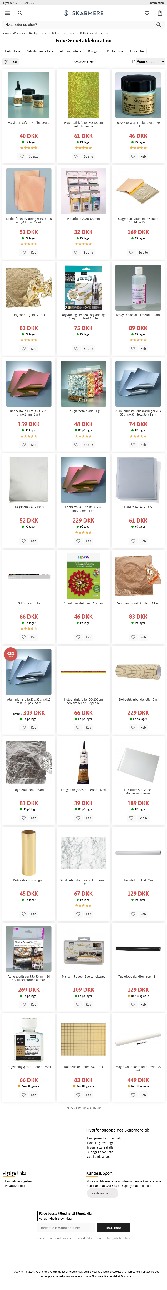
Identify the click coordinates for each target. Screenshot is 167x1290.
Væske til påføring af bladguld (28, 122)
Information (156, 3)
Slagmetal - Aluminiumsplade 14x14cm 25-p (138, 220)
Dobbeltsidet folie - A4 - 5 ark (83, 1067)
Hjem (6, 33)
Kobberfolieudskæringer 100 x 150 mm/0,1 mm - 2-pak (29, 220)
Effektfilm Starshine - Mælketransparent (138, 791)
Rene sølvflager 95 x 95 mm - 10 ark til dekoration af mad (29, 978)
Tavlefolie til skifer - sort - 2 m (138, 976)
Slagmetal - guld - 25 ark (29, 315)
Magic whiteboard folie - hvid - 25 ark (138, 1068)
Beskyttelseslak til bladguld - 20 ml (138, 124)
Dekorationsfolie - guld (28, 880)
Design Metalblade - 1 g (83, 411)
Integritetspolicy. (119, 1238)
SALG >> (29, 3)
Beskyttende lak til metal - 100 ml (138, 315)
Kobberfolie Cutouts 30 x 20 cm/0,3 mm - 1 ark (83, 508)
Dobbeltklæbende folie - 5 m (138, 699)
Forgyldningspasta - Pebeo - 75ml (28, 1067)
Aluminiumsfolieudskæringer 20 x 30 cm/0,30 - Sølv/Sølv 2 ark (138, 412)
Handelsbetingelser (18, 1181)
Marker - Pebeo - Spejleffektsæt (83, 976)
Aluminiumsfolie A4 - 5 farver (83, 603)
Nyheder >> (10, 3)
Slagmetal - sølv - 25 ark (29, 790)
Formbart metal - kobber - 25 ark (138, 603)
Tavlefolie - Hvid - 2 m (138, 880)
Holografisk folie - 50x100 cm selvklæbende (83, 124)
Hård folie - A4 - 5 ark (138, 507)
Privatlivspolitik (15, 1186)
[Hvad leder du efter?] (83, 25)
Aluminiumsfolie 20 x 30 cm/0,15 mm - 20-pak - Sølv (28, 701)
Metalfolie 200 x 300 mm (83, 219)
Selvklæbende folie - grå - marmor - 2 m (83, 882)
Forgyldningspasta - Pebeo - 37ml (83, 790)
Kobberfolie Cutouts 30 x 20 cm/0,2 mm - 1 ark (28, 412)
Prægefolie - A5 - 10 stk (28, 507)
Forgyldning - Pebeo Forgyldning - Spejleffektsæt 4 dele (83, 316)
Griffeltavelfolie (29, 603)
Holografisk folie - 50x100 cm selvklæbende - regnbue (83, 701)
